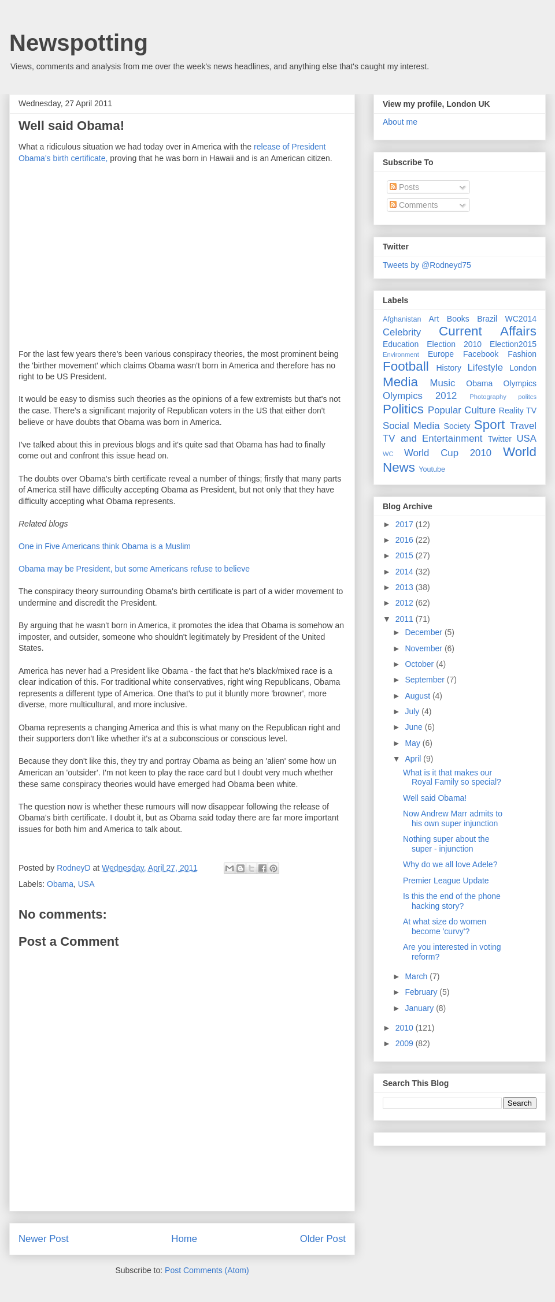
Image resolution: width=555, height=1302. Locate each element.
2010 (405, 1027)
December (424, 632)
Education (401, 344)
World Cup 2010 (447, 452)
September (425, 679)
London (522, 367)
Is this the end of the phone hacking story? (452, 901)
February (422, 992)
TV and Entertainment (432, 438)
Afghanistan (402, 319)
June (414, 727)
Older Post (323, 1238)
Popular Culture (461, 410)
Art (434, 318)
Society (457, 426)
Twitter (500, 438)
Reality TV (517, 410)
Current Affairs (487, 331)
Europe (441, 354)
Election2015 (513, 344)
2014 (405, 571)
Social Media (411, 425)
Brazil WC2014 (506, 318)
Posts (404, 187)
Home (184, 1238)
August (418, 695)
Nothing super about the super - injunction (446, 843)
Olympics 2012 (420, 395)
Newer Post (43, 1238)
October (420, 664)
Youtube (432, 469)
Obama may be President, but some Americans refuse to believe (134, 568)
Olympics (519, 383)
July (413, 711)
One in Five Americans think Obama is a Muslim (104, 546)
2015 (405, 555)
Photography (487, 396)
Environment (401, 354)
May (413, 743)
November (424, 648)
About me (400, 121)
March (417, 976)
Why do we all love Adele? (450, 864)
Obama (60, 884)
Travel (523, 425)
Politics (403, 409)
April (414, 758)
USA (86, 884)
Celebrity (402, 332)
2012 (405, 602)
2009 (405, 1043)
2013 (405, 587)
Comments (414, 205)
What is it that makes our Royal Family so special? (452, 777)
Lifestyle (485, 367)
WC (388, 453)
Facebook (480, 354)
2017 (405, 524)
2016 (405, 539)
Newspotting (78, 42)
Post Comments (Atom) (207, 1270)
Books (458, 318)
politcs (527, 396)
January (420, 1008)
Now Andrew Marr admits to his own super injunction (452, 818)
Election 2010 (454, 344)
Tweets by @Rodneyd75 (427, 265)
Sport (489, 424)
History (448, 367)
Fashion (522, 354)
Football (406, 366)
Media (400, 382)
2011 (405, 619)
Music (443, 383)
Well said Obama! (435, 798)
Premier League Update (446, 880)
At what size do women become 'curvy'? (444, 926)
